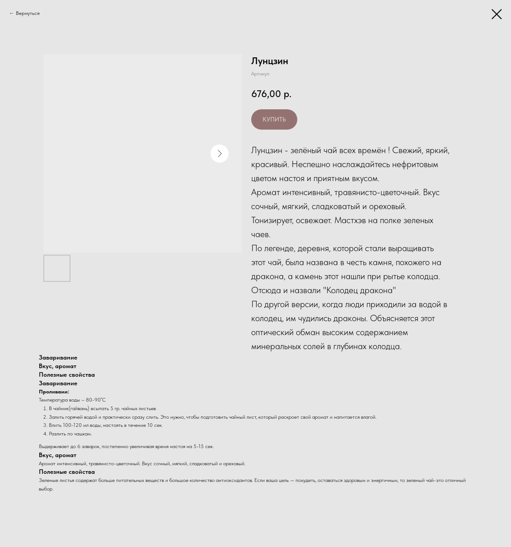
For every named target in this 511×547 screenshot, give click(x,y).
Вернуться (28, 13)
